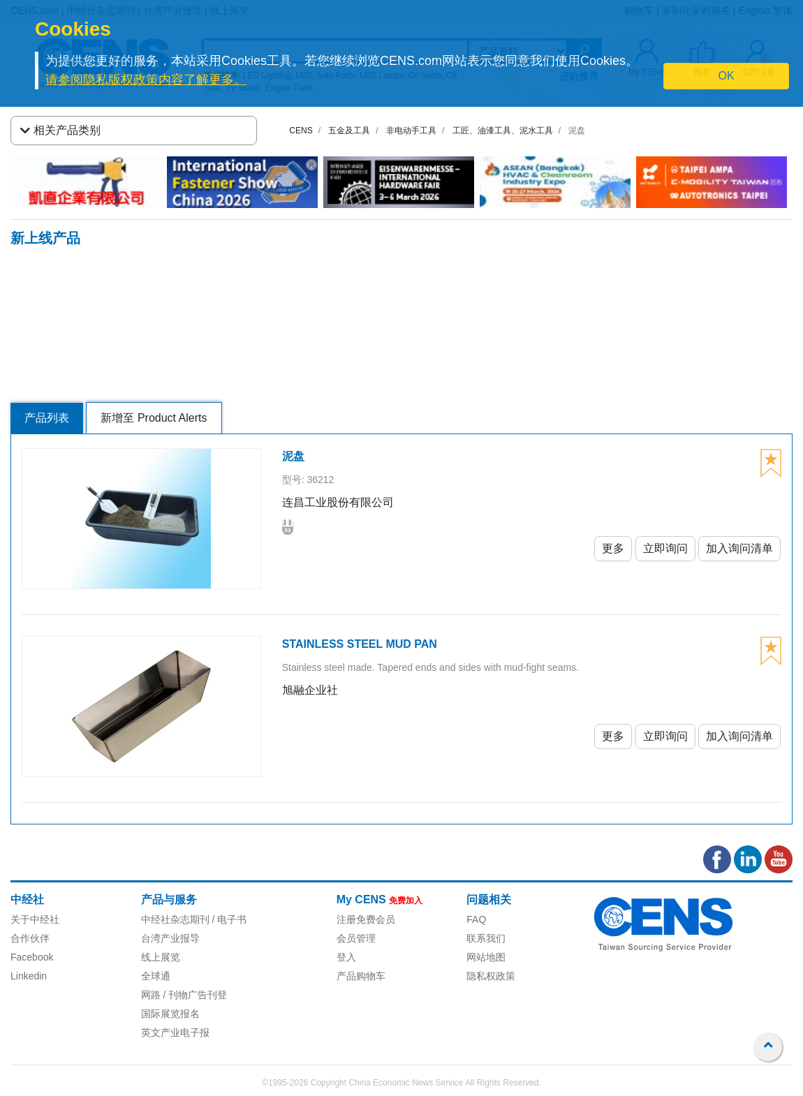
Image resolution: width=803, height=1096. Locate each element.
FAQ (476, 919)
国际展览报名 (170, 1013)
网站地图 (486, 957)
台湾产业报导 (170, 938)
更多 (613, 548)
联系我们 (486, 938)
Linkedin (28, 976)
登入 (346, 957)
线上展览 (160, 957)
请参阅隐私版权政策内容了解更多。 (145, 80)
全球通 (155, 976)
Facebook (31, 957)
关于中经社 (34, 919)
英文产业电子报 (175, 1032)
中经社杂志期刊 (175, 919)
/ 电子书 (228, 919)
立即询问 (665, 548)
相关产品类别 (60, 130)
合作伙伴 (30, 938)
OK (726, 76)
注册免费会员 (366, 919)
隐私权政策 (490, 976)
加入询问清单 (739, 548)
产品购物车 (361, 976)
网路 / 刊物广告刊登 (184, 994)
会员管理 (356, 938)
